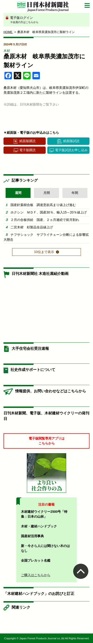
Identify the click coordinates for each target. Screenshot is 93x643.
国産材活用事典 (32, 536)
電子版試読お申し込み (71, 150)
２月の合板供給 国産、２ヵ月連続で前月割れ (44, 220)
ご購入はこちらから (35, 575)
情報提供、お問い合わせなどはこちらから (50, 391)
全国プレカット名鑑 (35, 560)
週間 (18, 193)
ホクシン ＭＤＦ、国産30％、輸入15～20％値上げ (48, 212)
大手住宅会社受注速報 (30, 348)
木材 (6, 51)
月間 (46, 193)
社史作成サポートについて (32, 370)
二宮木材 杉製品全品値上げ (31, 227)
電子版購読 (27, 150)
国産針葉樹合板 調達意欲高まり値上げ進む (43, 205)
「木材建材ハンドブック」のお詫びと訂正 (38, 594)
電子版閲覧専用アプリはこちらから (47, 440)
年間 (75, 193)
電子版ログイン (48, 20)
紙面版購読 (27, 141)
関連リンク (21, 607)
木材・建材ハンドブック (39, 526)
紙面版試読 (71, 141)
